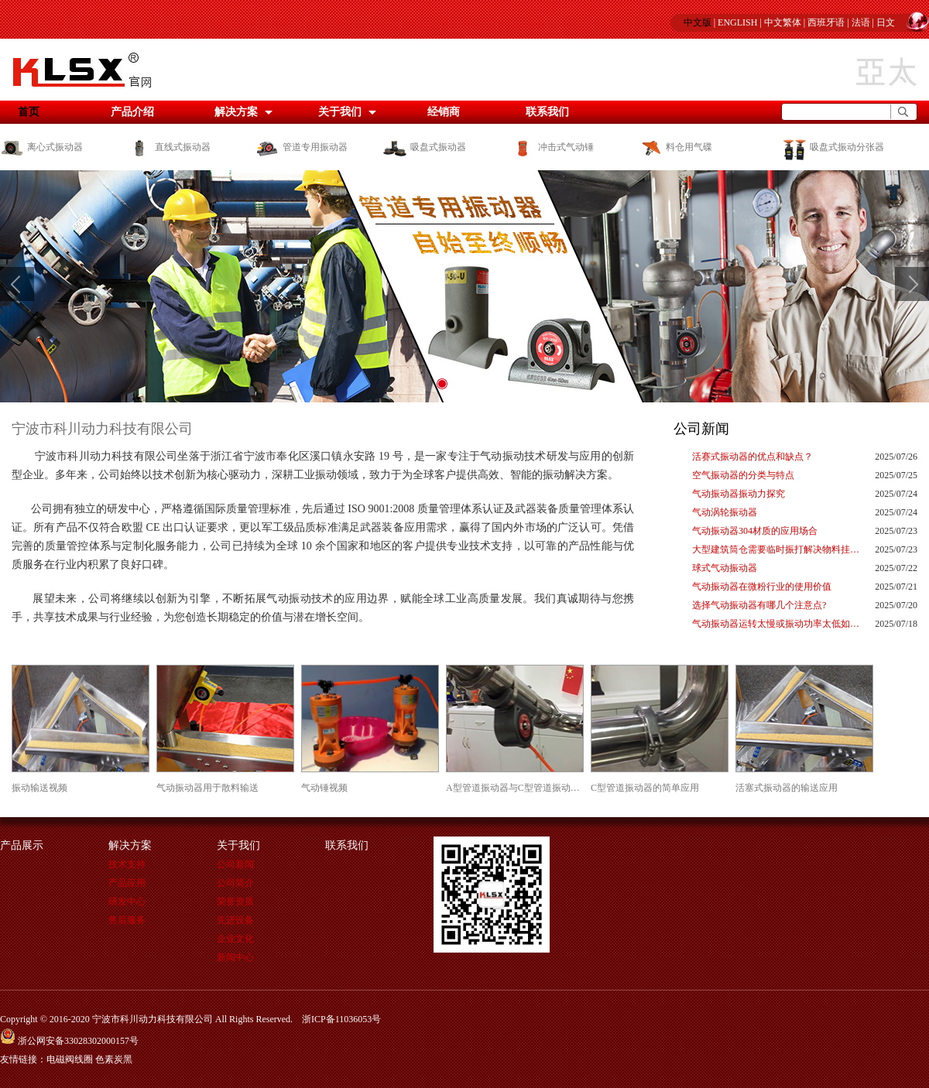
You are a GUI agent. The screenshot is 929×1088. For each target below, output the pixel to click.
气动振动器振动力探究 (738, 493)
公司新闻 (701, 428)
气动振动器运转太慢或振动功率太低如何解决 (777, 623)
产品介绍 (132, 112)
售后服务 (127, 920)
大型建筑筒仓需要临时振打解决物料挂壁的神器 (777, 549)
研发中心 (127, 901)
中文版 (697, 22)
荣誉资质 (235, 901)
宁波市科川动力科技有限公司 (102, 428)
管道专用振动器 (301, 147)
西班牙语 (826, 22)
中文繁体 (782, 22)
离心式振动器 (41, 147)
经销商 (443, 112)
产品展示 (21, 845)
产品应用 (127, 883)
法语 (861, 22)
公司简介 (235, 883)
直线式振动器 (169, 147)
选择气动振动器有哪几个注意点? (759, 605)
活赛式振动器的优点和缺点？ (752, 456)
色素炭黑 (113, 1059)
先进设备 (235, 920)
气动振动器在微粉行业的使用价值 (761, 586)
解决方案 (236, 112)
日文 (885, 22)
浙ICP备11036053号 (341, 1019)
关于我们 (340, 112)
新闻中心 (235, 957)
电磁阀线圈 (69, 1059)
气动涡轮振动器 (724, 512)
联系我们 (547, 112)
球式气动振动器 (724, 568)
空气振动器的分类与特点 (743, 475)
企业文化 (235, 938)
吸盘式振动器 (424, 147)
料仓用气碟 (675, 147)
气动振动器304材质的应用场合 (755, 530)
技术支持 (127, 864)
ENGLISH (737, 22)
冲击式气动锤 (552, 147)
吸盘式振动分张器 (832, 147)
